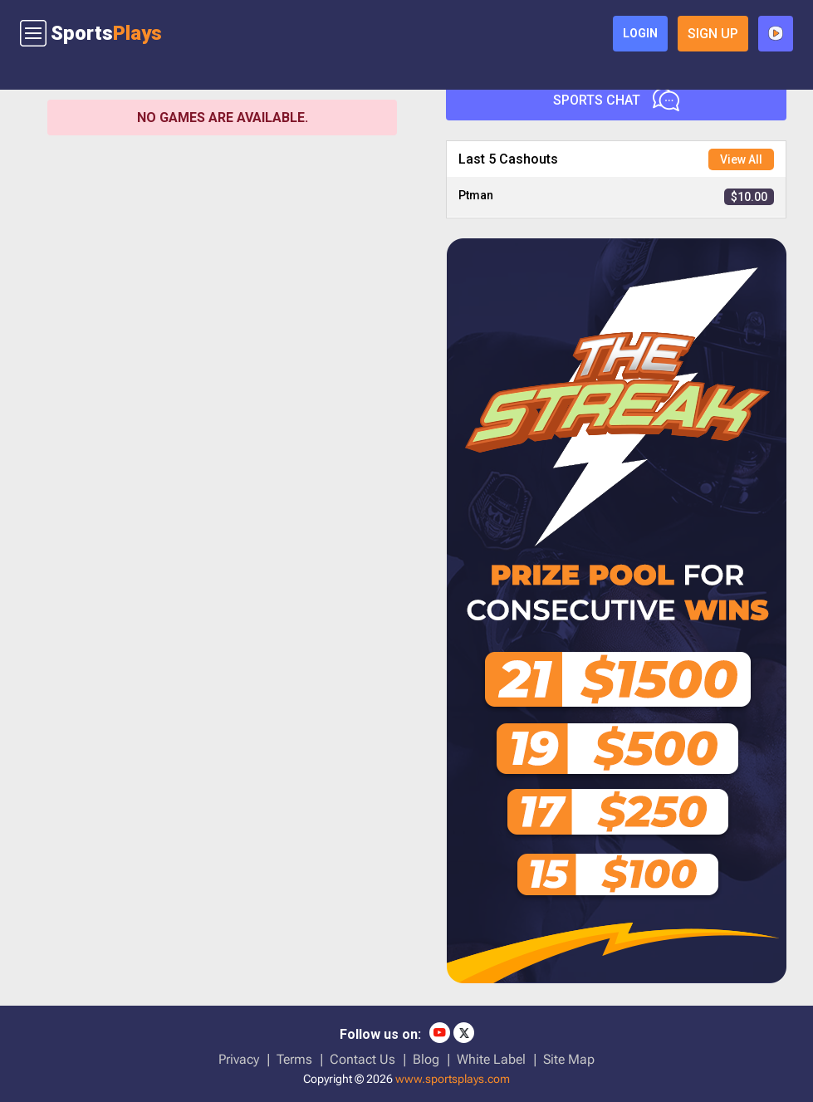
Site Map (569, 1059)
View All (741, 159)
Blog (426, 1059)
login (640, 33)
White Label (491, 1059)
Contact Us (362, 1059)
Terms (294, 1059)
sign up (713, 34)
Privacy (238, 1059)
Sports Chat (616, 99)
